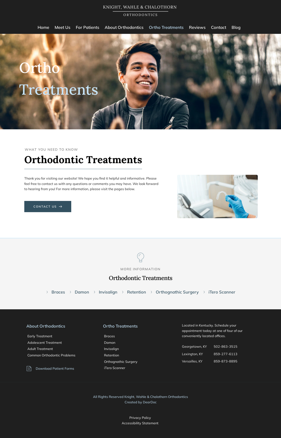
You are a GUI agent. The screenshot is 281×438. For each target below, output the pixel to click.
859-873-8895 (226, 361)
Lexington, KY (192, 354)
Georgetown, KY (194, 346)
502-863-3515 (225, 346)
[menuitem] (43, 27)
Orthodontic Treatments (140, 278)
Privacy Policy (140, 418)
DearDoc (150, 402)
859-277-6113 (225, 354)
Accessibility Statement (140, 423)
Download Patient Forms (55, 368)
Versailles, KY (192, 361)
